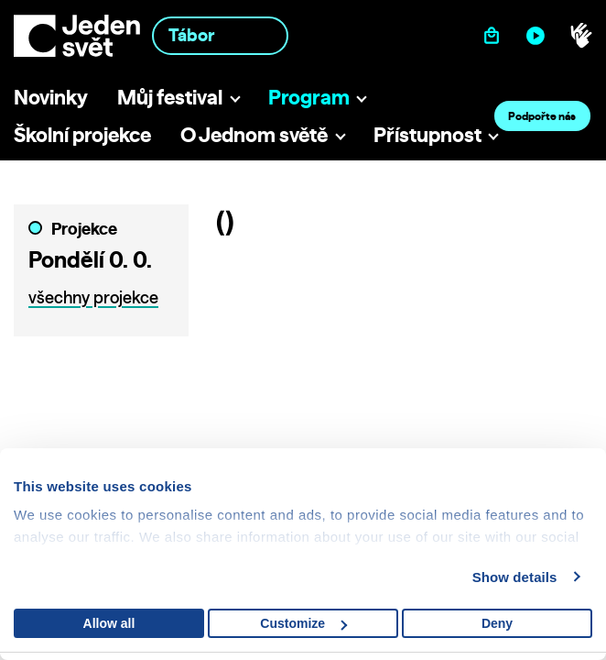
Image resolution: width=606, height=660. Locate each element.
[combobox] (220, 35)
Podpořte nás (542, 116)
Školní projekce (82, 134)
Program (309, 96)
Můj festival (169, 96)
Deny (497, 623)
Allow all (109, 623)
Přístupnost (427, 134)
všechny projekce (93, 297)
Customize (303, 623)
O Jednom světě (254, 134)
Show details (514, 577)
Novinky (51, 96)
